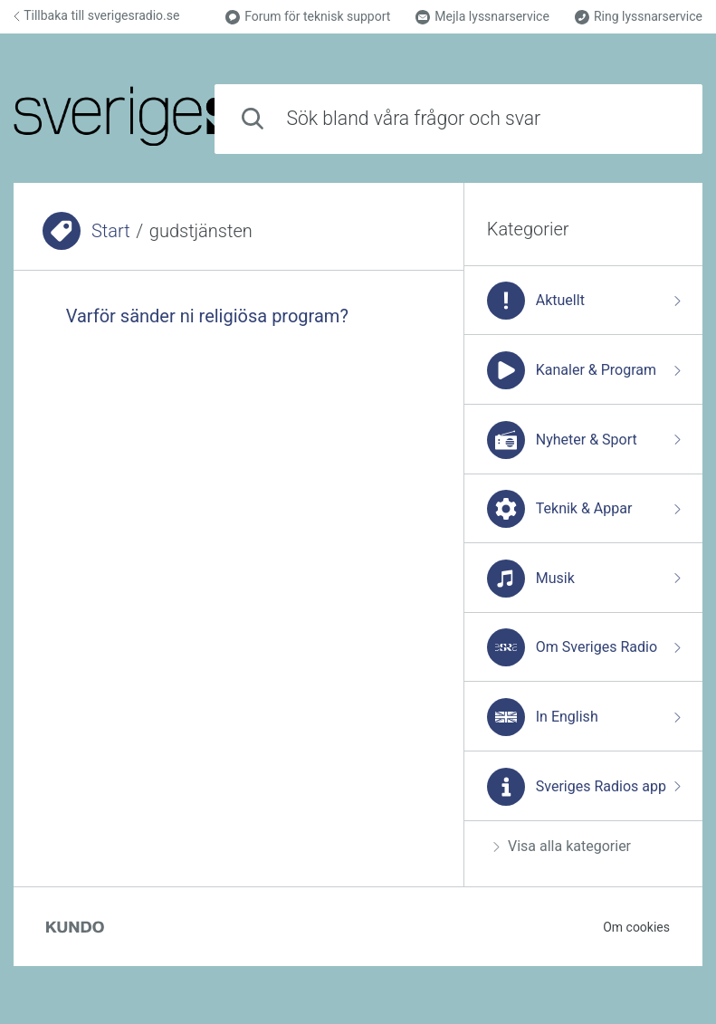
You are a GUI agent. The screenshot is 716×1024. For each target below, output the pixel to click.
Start (110, 231)
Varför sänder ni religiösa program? (207, 316)
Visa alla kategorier (562, 846)
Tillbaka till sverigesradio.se (96, 15)
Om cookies (636, 927)
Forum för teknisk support (307, 16)
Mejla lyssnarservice (482, 16)
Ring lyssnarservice (638, 16)
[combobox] (458, 119)
